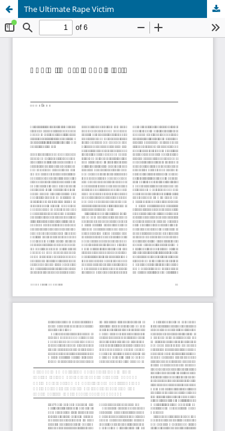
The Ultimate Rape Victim (69, 9)
